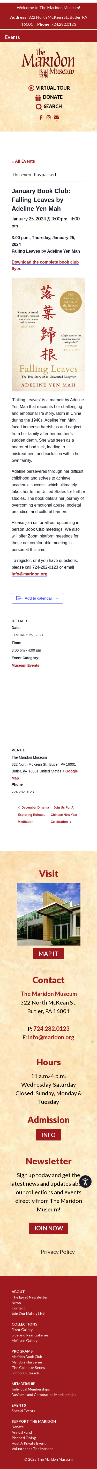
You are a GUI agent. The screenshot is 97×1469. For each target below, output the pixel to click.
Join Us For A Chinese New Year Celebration (64, 815)
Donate (48, 97)
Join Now (48, 1228)
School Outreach (25, 1373)
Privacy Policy (58, 1251)
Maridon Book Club (27, 1356)
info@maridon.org (29, 574)
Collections (24, 1324)
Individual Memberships (31, 1389)
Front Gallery (22, 1329)
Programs (22, 1351)
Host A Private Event (29, 1443)
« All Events (23, 161)
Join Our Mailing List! (29, 1313)
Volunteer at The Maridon (33, 1448)
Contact (18, 1308)
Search (48, 106)
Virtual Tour (48, 88)
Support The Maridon (34, 1421)
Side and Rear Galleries (30, 1335)
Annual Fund (22, 1432)
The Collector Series (28, 1367)
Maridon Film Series (27, 1362)
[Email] (56, 117)
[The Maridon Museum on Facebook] (41, 117)
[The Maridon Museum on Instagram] (49, 117)
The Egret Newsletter (30, 1297)
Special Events (23, 1410)
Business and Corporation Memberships (44, 1394)
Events (19, 1405)
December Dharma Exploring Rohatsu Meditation (33, 815)
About (18, 1291)
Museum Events (25, 665)
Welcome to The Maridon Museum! (48, 7)
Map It (48, 953)
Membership (23, 1383)
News (16, 1302)
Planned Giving (24, 1437)
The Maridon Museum (54, 1459)
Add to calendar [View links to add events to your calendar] (38, 598)
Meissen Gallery (25, 1340)
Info (48, 1134)
